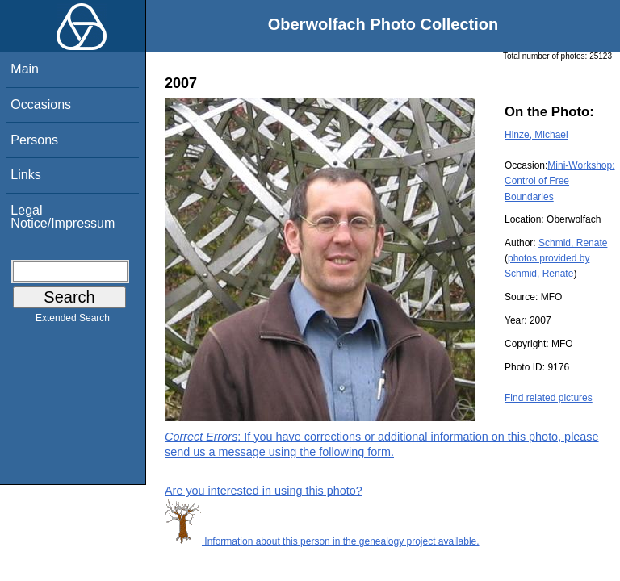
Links (25, 175)
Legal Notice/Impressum (62, 216)
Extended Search (73, 321)
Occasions (40, 104)
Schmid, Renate (572, 243)
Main (24, 69)
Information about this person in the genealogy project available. (322, 541)
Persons (34, 140)
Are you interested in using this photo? (263, 490)
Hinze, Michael (536, 134)
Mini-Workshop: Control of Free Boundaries (560, 181)
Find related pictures (549, 397)
